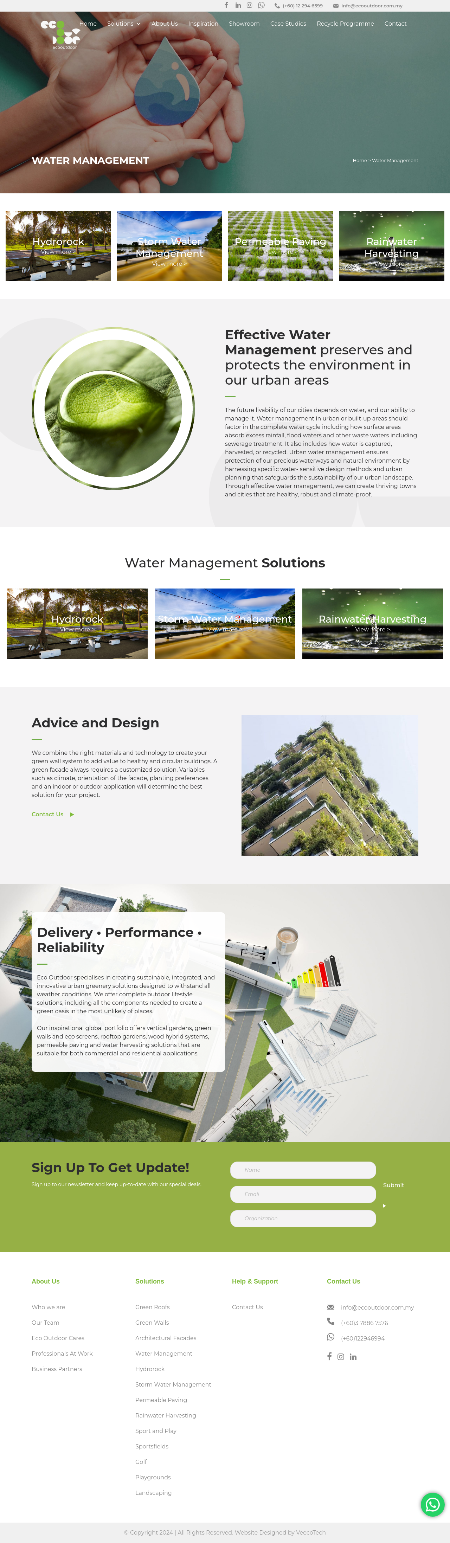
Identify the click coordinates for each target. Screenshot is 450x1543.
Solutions (124, 23)
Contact (396, 23)
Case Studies (288, 23)
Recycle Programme (345, 23)
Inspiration (203, 23)
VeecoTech (311, 1532)
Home (88, 23)
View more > (169, 264)
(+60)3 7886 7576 (364, 1323)
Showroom (244, 23)
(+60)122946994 (363, 1338)
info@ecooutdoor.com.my (377, 1307)
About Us (165, 23)
